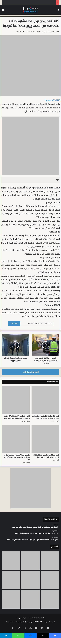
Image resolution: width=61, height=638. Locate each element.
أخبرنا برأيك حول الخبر (31, 372)
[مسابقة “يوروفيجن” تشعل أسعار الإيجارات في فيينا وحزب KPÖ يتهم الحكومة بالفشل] (11, 560)
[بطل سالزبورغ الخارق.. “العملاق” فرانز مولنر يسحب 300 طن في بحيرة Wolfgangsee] (30, 560)
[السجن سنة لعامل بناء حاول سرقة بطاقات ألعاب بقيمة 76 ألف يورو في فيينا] (45, 439)
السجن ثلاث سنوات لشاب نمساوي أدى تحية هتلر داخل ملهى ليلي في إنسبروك (45, 417)
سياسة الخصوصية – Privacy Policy (44, 622)
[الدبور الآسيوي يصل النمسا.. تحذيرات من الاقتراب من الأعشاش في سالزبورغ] (11, 580)
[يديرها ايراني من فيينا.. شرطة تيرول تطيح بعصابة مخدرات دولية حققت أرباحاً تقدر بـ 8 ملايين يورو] (50, 599)
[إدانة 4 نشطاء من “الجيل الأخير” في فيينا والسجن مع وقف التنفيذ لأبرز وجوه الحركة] (16, 400)
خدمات (8, 622)
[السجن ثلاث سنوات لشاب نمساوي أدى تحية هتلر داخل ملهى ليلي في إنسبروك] (45, 400)
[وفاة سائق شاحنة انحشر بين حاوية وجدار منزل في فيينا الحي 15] (50, 580)
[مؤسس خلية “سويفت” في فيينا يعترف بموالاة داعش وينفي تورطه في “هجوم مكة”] (16, 439)
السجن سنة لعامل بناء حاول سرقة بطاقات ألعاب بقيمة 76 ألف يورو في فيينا (46, 456)
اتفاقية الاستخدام (17, 622)
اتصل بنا (25, 622)
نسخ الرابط (14, 323)
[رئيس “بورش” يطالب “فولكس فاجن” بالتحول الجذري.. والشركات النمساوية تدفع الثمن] (50, 560)
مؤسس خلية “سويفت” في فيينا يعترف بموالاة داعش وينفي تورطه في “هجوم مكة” (17, 457)
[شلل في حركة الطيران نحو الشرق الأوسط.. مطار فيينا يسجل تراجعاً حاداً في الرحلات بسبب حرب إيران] (30, 599)
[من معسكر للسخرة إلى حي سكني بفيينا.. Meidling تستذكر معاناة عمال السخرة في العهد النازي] (11, 599)
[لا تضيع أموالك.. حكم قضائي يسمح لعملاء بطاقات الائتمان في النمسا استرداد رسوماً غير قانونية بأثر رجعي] (30, 580)
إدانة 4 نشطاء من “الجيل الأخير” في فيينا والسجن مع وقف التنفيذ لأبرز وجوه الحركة (17, 417)
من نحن (31, 622)
